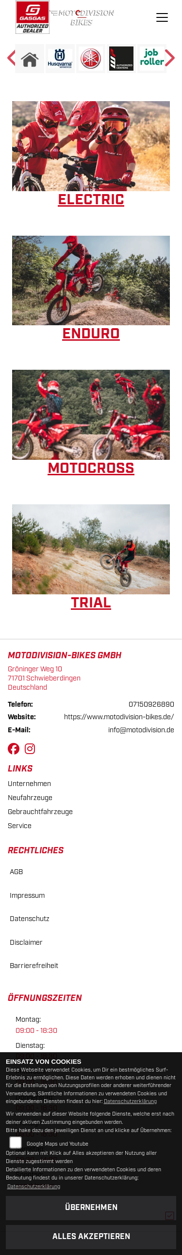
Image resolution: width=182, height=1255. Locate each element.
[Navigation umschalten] (162, 17)
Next (169, 61)
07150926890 (151, 704)
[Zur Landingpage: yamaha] (90, 58)
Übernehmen (91, 1208)
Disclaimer (26, 942)
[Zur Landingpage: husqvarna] (60, 58)
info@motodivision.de (141, 730)
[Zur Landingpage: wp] (121, 58)
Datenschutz (30, 918)
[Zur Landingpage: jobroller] (151, 58)
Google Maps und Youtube (57, 1144)
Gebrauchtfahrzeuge (40, 812)
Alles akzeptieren (91, 1237)
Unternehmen (29, 783)
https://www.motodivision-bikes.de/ (119, 717)
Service (20, 826)
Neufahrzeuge (30, 797)
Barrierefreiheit (34, 965)
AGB (16, 872)
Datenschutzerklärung (130, 1101)
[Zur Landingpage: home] (29, 58)
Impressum (27, 895)
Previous (13, 61)
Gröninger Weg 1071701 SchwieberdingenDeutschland (44, 678)
